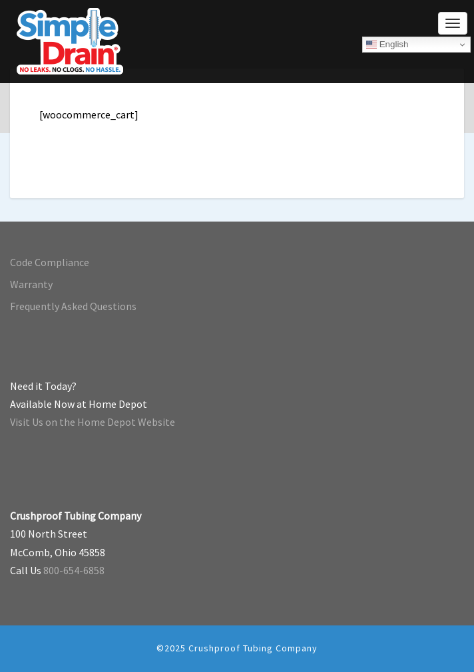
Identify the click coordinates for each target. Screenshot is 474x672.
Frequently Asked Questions (73, 306)
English (387, 44)
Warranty (31, 284)
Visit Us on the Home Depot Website (92, 421)
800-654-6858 (74, 570)
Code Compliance (49, 262)
